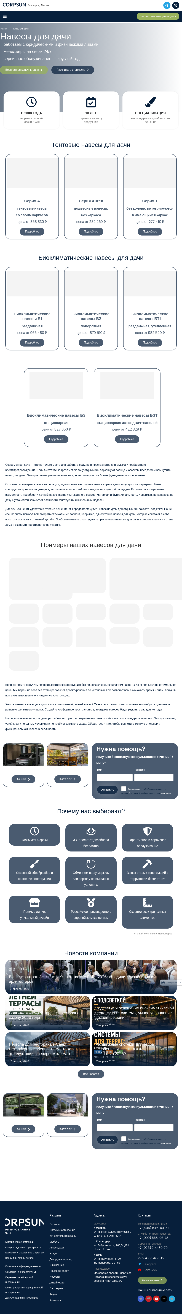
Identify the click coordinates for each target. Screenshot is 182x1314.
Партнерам (56, 1288)
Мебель (54, 1241)
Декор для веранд (60, 1259)
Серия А (32, 201)
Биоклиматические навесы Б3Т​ (127, 415)
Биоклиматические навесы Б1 (32, 316)
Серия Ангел (91, 201)
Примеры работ (59, 1271)
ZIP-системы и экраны (63, 1236)
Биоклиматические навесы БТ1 (149, 316)
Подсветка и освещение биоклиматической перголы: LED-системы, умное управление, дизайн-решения (134, 1013)
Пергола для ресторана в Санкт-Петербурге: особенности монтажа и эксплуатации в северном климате (42, 1049)
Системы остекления (62, 1230)
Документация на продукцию (21, 1297)
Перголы (55, 1224)
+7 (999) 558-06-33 (153, 1237)
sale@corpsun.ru (151, 1257)
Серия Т (149, 201)
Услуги (54, 1253)
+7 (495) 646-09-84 (154, 1228)
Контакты (55, 1300)
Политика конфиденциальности (23, 1266)
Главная (4, 28)
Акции (53, 1294)
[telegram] (166, 5)
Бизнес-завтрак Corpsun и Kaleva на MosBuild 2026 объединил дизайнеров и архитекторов (81, 979)
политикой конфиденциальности (145, 793)
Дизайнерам (57, 1282)
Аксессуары (57, 1247)
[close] (180, 982)
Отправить (107, 789)
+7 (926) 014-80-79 (153, 1247)
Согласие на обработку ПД (20, 1272)
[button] (24, 70)
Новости (55, 1276)
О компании (57, 1265)
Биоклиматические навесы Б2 (91, 316)
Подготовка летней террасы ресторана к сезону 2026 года (45, 1015)
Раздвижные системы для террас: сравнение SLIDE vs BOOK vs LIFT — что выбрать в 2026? (131, 1049)
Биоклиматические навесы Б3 (56, 415)
